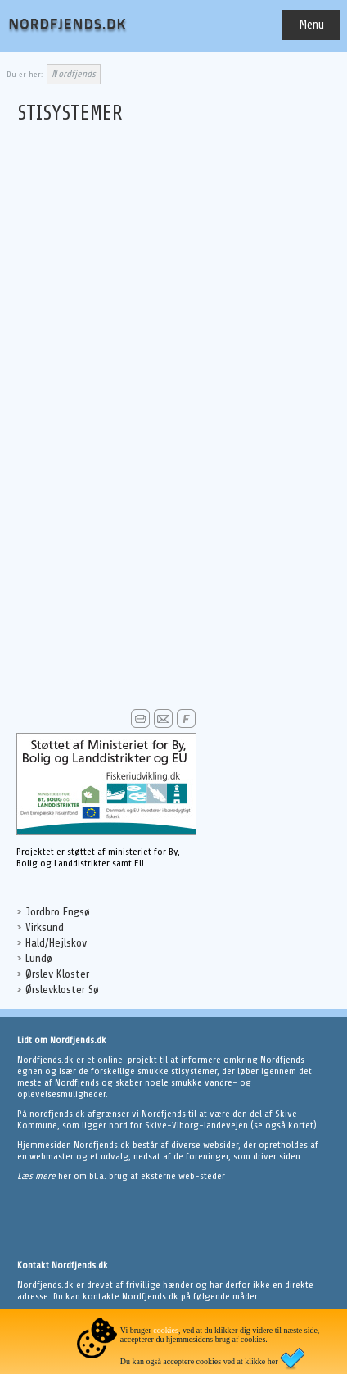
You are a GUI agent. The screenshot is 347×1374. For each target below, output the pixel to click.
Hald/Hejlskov (56, 943)
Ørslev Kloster (57, 974)
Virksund (44, 927)
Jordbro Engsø (57, 912)
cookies (165, 1330)
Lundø (38, 958)
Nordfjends (74, 73)
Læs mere (37, 1176)
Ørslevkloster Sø (62, 989)
